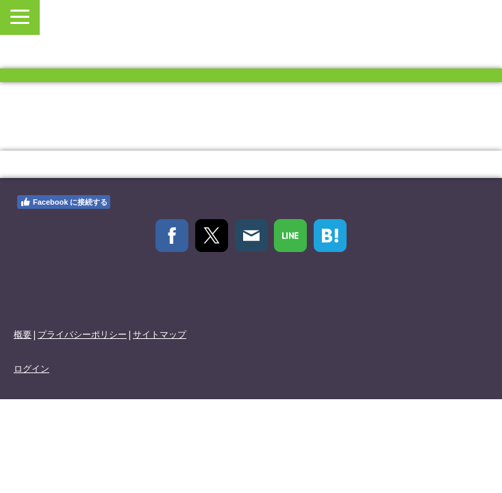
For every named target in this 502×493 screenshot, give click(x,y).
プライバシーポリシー (82, 334)
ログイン (31, 368)
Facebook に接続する (64, 202)
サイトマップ (159, 334)
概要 (23, 334)
